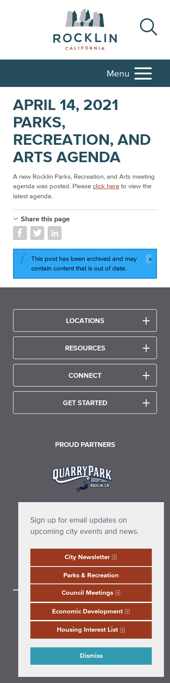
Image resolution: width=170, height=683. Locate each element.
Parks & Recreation (91, 575)
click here (106, 186)
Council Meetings (87, 592)
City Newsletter (87, 556)
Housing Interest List (87, 629)
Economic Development (87, 611)
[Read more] (85, 477)
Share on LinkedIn (55, 233)
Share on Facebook (20, 233)
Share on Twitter (37, 233)
